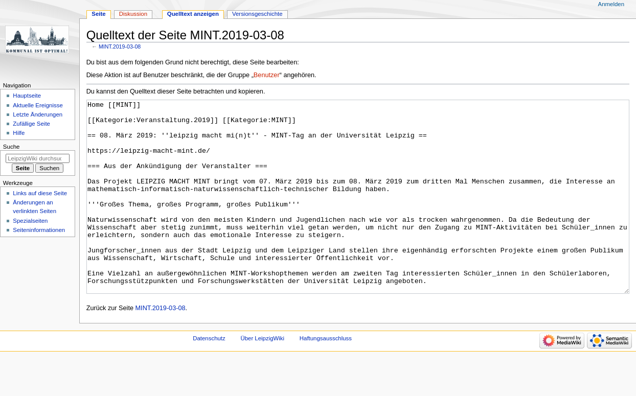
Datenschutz (209, 377)
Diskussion (133, 14)
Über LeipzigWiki (262, 377)
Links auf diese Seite (40, 193)
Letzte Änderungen (37, 114)
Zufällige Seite (31, 124)
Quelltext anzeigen (193, 14)
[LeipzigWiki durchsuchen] (38, 158)
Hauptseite (27, 95)
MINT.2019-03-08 (120, 46)
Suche (11, 147)
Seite (98, 14)
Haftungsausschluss (326, 377)
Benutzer (267, 75)
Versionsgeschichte (257, 14)
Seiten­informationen (39, 230)
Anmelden (611, 4)
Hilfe (19, 133)
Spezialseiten (30, 221)
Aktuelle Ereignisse (37, 105)
